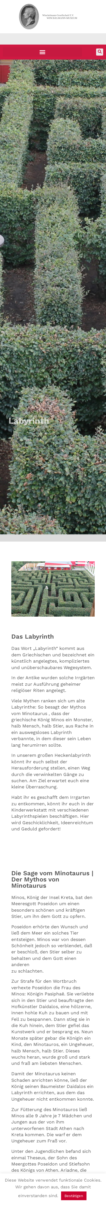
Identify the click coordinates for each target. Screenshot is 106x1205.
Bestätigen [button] (73, 1196)
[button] (42, 52)
